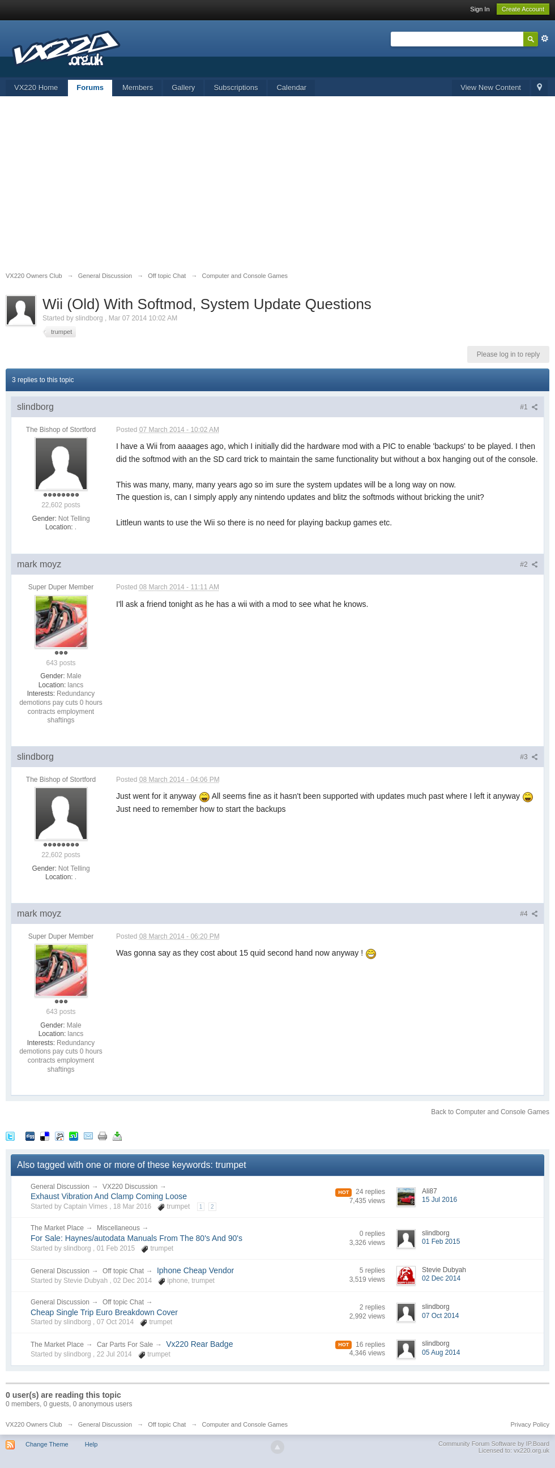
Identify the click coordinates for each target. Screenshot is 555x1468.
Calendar (291, 87)
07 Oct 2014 (440, 1316)
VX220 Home (36, 87)
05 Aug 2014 (441, 1352)
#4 (529, 914)
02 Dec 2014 (441, 1278)
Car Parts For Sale (125, 1345)
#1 (529, 407)
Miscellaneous (118, 1228)
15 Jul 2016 (439, 1200)
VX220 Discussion (130, 1187)
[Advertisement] (277, 187)
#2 (529, 564)
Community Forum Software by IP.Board (493, 1443)
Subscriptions (236, 87)
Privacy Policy (530, 1424)
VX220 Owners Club (34, 1424)
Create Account (523, 9)
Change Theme (47, 1444)
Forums (90, 87)
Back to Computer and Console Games (490, 1112)
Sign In (479, 9)
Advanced (544, 38)
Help (91, 1444)
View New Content (490, 87)
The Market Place (57, 1228)
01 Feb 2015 (441, 1242)
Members (137, 87)
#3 (529, 757)
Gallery (183, 87)
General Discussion (60, 1187)
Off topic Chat (123, 1271)
